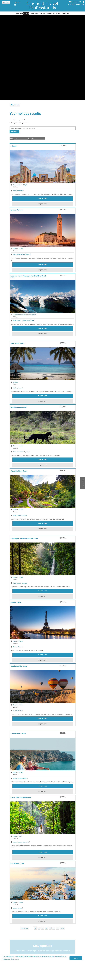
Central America (17, 759)
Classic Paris (16, 519)
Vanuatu (20, 304)
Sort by (12, 55)
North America (17, 237)
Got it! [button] (76, 958)
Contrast (6, 2)
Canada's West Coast (19, 388)
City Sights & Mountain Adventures (24, 455)
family (20, 753)
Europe (15, 563)
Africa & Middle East (19, 171)
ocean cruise (22, 231)
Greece (20, 825)
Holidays (16, 21)
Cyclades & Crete (17, 780)
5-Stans (14, 63)
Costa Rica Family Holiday (21, 714)
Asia (14, 107)
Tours (14, 101)
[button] (83, 2)
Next (63, 845)
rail (21, 621)
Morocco (27, 171)
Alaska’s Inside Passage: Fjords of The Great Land (28, 193)
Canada (24, 432)
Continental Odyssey (19, 583)
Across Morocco (17, 127)
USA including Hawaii (28, 237)
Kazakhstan (19, 107)
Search (14, 48)
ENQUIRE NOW (83, 483)
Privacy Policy (48, 893)
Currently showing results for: (18, 36)
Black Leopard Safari (19, 324)
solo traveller (32, 231)
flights (25, 101)
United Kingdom (22, 695)
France (20, 563)
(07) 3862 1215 (79, 4)
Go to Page (24, 845)
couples (19, 101)
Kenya (27, 368)
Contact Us (47, 889)
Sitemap (46, 897)
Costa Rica (26, 759)
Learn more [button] (15, 959)
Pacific (15, 304)
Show (29, 55)
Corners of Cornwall (18, 650)
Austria (20, 627)
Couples (15, 231)
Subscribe (74, 2)
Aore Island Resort (18, 260)
